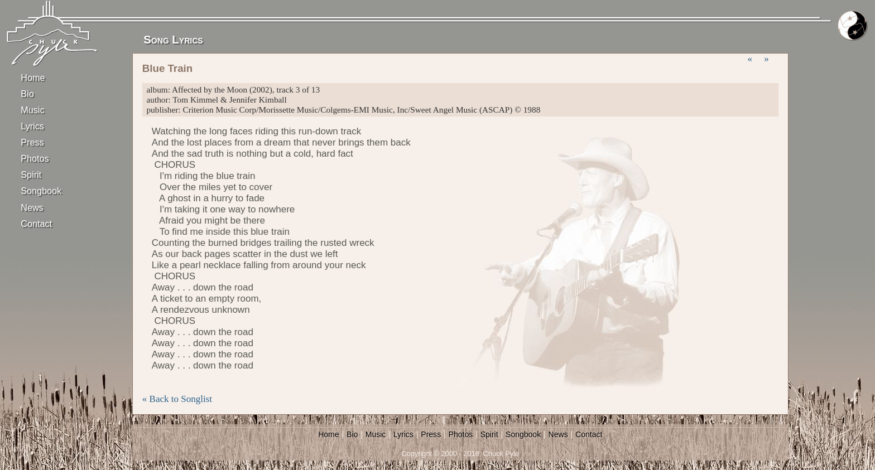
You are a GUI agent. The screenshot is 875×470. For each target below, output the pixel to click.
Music (32, 110)
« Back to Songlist (177, 399)
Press (32, 142)
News (32, 207)
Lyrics (32, 126)
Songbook (40, 191)
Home (33, 77)
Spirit (31, 174)
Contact (36, 224)
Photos (35, 158)
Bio (27, 94)
